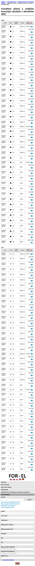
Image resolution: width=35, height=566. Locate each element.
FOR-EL (3, 1)
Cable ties (3, 482)
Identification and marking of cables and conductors (15, 492)
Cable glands (4, 489)
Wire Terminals (5, 484)
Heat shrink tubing (6, 487)
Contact (3, 497)
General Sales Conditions (8, 559)
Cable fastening (5, 494)
